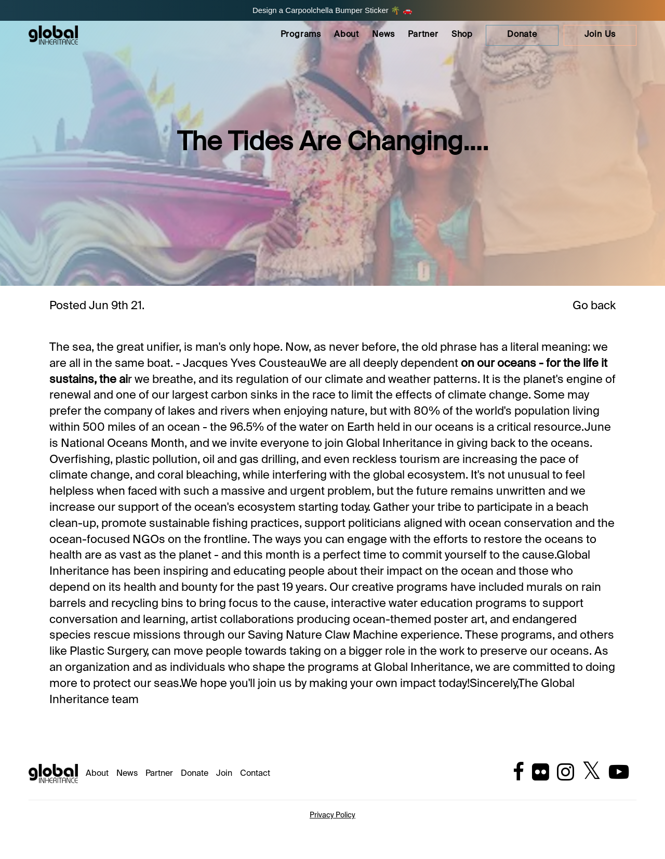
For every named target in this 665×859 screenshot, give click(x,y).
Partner (423, 35)
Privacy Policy (332, 815)
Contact (255, 774)
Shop (462, 35)
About (346, 35)
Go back (594, 306)
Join (224, 774)
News (383, 35)
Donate (194, 774)
